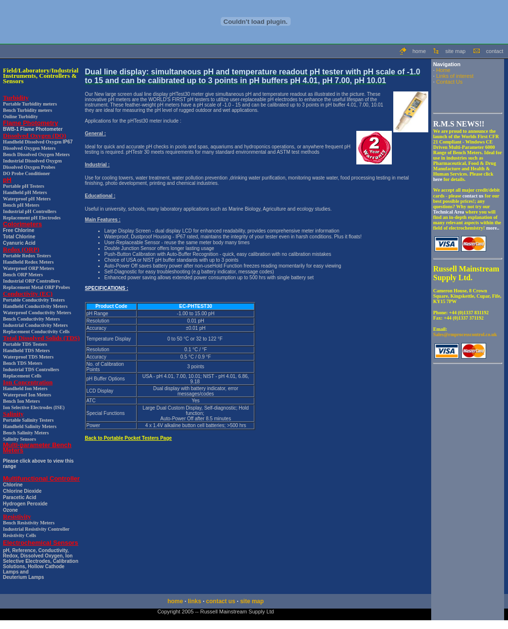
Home (443, 70)
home (419, 51)
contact (494, 51)
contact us (220, 601)
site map (455, 51)
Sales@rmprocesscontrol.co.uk (465, 334)
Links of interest (454, 76)
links (194, 601)
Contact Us (449, 82)
